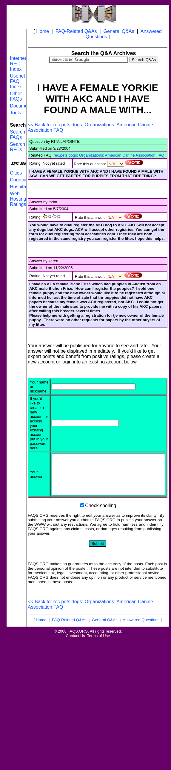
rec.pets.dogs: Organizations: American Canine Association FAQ (109, 155)
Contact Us (75, 648)
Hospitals (20, 186)
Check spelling (100, 518)
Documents (22, 105)
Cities (16, 172)
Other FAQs (16, 96)
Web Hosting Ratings (18, 199)
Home (42, 31)
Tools (15, 112)
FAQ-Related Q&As (76, 31)
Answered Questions (141, 632)
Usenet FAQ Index (17, 81)
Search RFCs (17, 147)
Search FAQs (17, 134)
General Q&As (119, 31)
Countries (20, 179)
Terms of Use (98, 648)
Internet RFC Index (18, 64)
